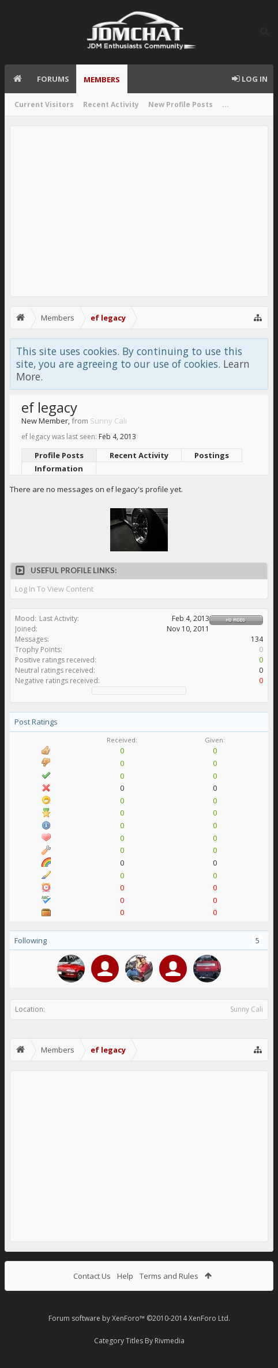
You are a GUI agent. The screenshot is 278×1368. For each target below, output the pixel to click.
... (225, 104)
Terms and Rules (169, 1276)
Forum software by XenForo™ (139, 1318)
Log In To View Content (54, 589)
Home (17, 78)
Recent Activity (111, 104)
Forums (53, 79)
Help (125, 1276)
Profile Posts (59, 455)
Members (102, 79)
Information (59, 468)
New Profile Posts (180, 104)
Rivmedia (170, 1341)
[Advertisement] (139, 211)
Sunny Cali (246, 1009)
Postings (211, 455)
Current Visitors (44, 104)
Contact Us (92, 1276)
